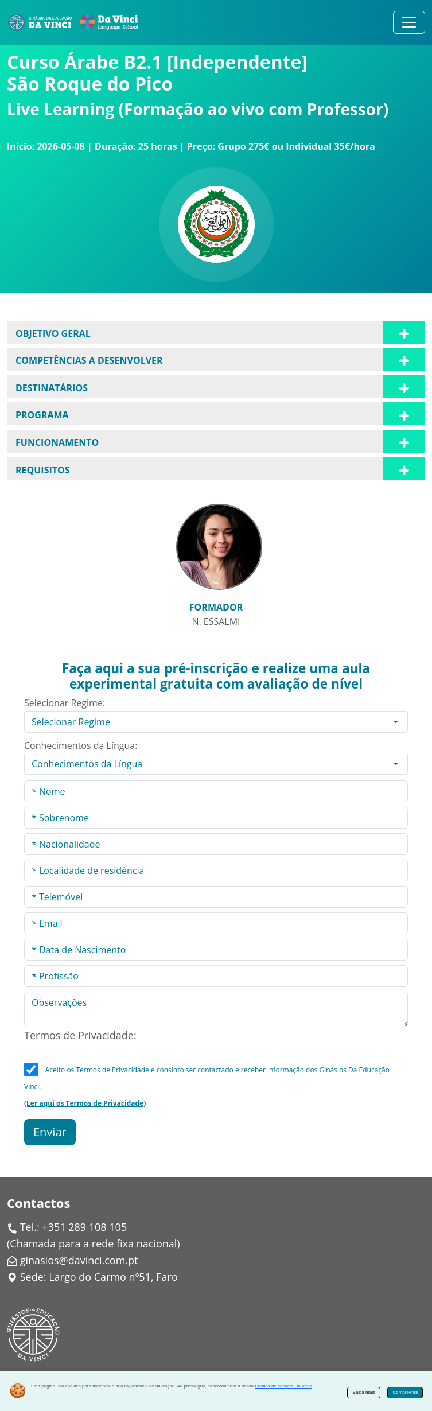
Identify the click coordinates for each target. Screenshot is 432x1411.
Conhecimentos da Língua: (80, 745)
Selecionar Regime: (64, 703)
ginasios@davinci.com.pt (79, 1260)
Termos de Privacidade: (80, 1035)
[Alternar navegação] (409, 22)
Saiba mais (363, 1392)
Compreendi (405, 1392)
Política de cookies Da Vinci (283, 1386)
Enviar (50, 1132)
